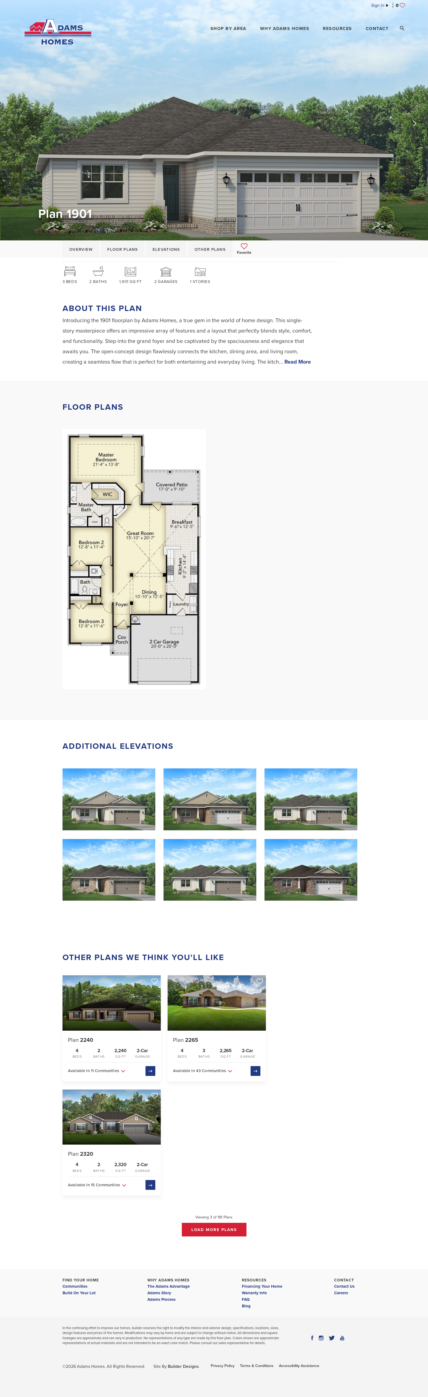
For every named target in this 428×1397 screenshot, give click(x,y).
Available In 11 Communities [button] (93, 1070)
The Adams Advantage (168, 1286)
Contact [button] (377, 28)
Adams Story (159, 1292)
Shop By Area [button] (228, 28)
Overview (81, 249)
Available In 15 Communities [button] (94, 1184)
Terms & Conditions (257, 1365)
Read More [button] (297, 362)
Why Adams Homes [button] (285, 28)
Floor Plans (122, 249)
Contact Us (344, 1286)
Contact (344, 1280)
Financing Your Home (262, 1286)
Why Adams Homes (168, 1280)
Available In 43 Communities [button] (199, 1070)
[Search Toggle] (402, 28)
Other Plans (210, 249)
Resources (254, 1280)
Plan (80, 1040)
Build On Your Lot (79, 1292)
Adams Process (161, 1299)
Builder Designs (183, 1366)
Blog (246, 1305)
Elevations (166, 249)
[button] (228, 28)
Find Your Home (81, 1280)
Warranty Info (254, 1292)
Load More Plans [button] (214, 1229)
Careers (341, 1292)
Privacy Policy (222, 1365)
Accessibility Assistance (299, 1365)
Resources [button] (337, 28)
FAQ (245, 1299)
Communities (75, 1286)
